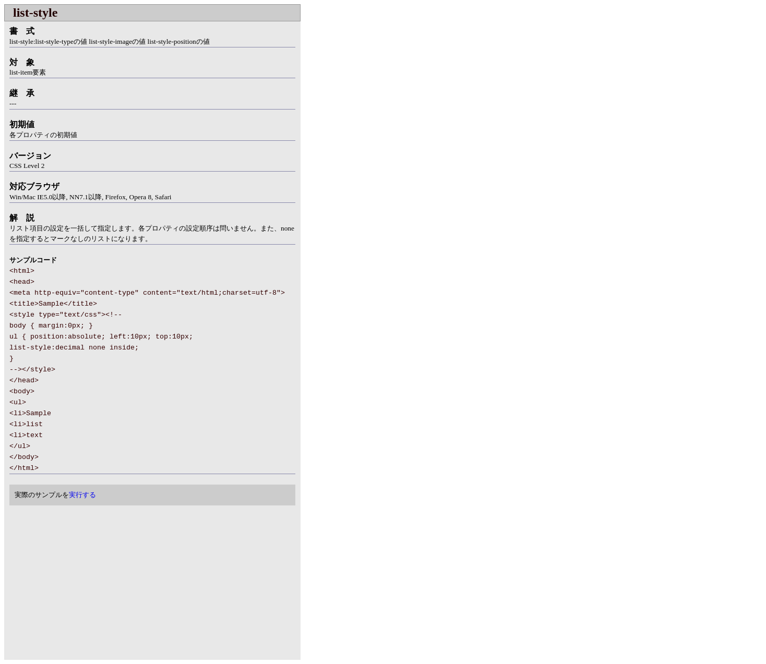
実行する (82, 495)
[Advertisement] (91, 584)
